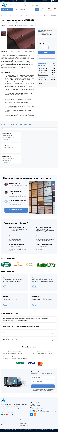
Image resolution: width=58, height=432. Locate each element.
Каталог (7, 15)
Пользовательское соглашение (33, 431)
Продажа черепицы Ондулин (32, 15)
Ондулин (23, 15)
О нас (21, 422)
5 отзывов (10, 22)
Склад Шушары (43, 68)
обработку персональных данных (47, 389)
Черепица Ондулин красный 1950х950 (48, 15)
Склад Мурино (42, 70)
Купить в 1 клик (46, 57)
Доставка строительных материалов (7, 422)
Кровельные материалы (15, 15)
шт (44, 39)
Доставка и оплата (14, 1)
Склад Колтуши (43, 75)
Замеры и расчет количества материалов (8, 425)
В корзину (46, 52)
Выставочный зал (24, 425)
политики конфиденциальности (46, 390)
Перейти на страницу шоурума (16, 210)
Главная (2, 15)
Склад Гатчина (43, 79)
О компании (3, 1)
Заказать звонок (50, 4)
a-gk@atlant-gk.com (44, 1)
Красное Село (42, 77)
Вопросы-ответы (25, 1)
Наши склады (23, 423)
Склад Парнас (42, 72)
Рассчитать (43, 386)
